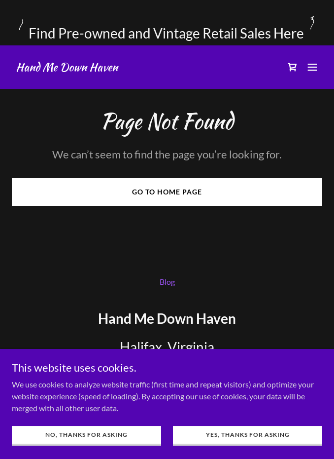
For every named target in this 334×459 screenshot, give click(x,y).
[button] (312, 67)
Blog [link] (167, 281)
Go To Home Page (167, 192)
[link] (67, 68)
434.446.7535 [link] (167, 375)
